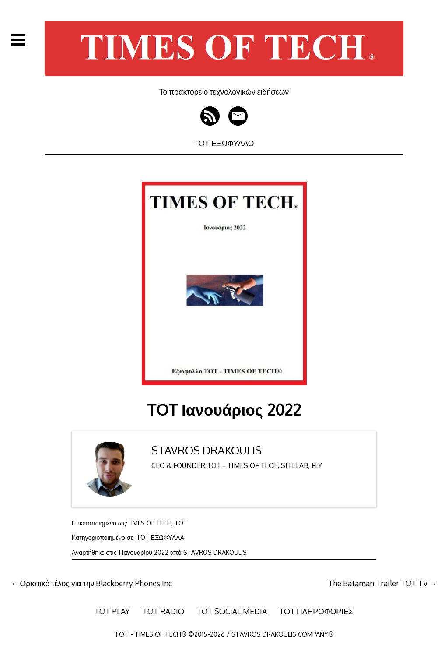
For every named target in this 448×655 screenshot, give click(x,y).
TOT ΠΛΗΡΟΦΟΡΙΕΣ (316, 611)
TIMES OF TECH (149, 523)
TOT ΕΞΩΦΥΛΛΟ (224, 143)
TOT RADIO (163, 611)
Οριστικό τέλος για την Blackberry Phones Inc (96, 583)
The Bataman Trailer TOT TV (378, 583)
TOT (181, 523)
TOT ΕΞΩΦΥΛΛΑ (160, 537)
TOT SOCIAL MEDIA (232, 611)
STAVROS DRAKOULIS (206, 450)
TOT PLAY (112, 611)
